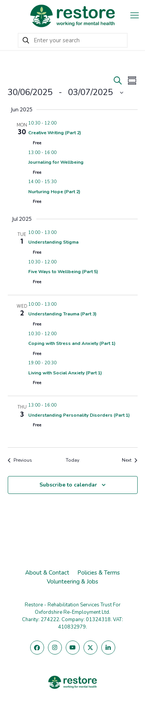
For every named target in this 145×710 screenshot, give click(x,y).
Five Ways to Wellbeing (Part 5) (63, 271)
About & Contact (47, 573)
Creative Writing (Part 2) (54, 133)
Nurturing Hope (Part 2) (54, 192)
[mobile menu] (134, 15)
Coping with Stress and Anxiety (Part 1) (72, 343)
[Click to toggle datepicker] (65, 92)
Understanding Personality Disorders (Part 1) (79, 415)
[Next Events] (129, 460)
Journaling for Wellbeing (56, 162)
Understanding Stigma (53, 242)
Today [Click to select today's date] (72, 460)
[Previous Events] (20, 460)
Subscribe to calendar (68, 484)
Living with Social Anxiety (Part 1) (65, 373)
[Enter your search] (73, 40)
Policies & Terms (98, 573)
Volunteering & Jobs (72, 581)
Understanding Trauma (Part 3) (62, 314)
